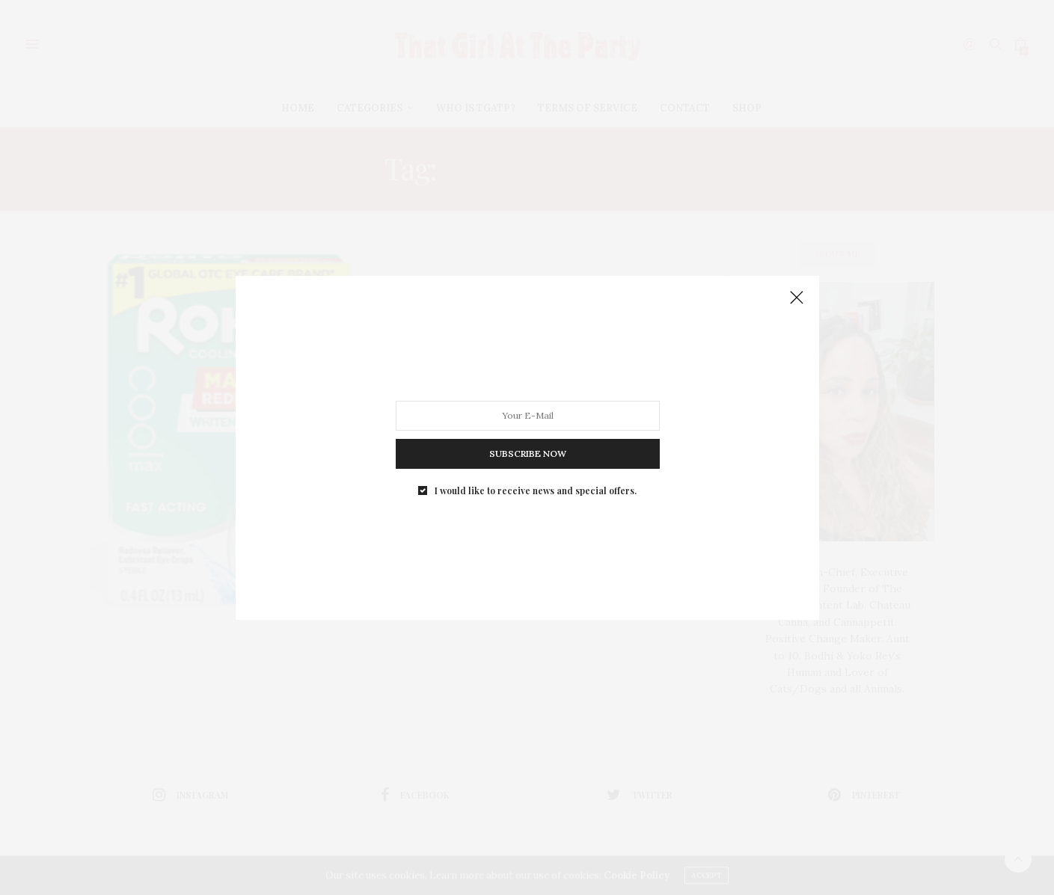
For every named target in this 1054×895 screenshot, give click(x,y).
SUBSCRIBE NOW (527, 452)
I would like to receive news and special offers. (536, 489)
